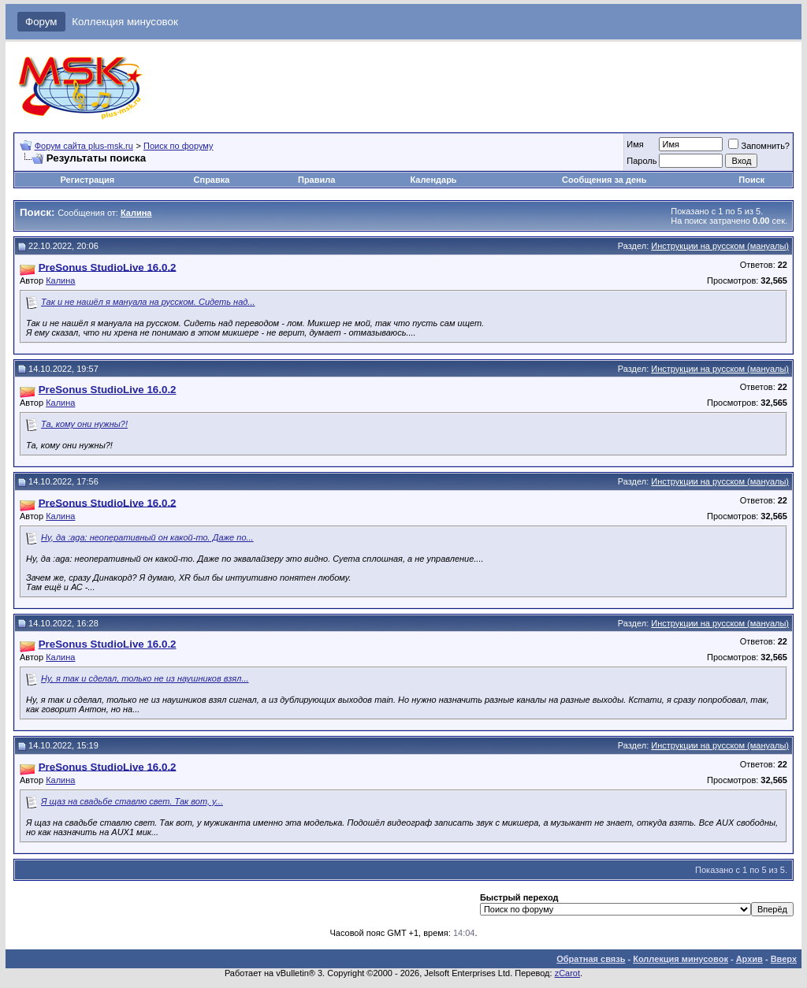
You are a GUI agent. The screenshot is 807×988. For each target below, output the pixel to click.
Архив (749, 959)
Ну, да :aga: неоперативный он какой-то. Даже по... (147, 537)
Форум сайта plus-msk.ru (84, 145)
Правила (316, 179)
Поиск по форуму (178, 145)
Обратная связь (590, 959)
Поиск (751, 179)
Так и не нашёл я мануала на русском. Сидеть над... (148, 301)
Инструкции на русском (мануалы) (720, 246)
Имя (635, 144)
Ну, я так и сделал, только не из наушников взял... (145, 678)
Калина (60, 280)
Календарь (433, 179)
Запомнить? (759, 145)
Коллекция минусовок (125, 22)
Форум (41, 22)
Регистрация (87, 179)
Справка (212, 179)
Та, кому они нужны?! (84, 424)
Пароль (641, 160)
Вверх (784, 959)
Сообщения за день (604, 179)
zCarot (567, 973)
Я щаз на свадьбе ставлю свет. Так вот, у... (132, 801)
